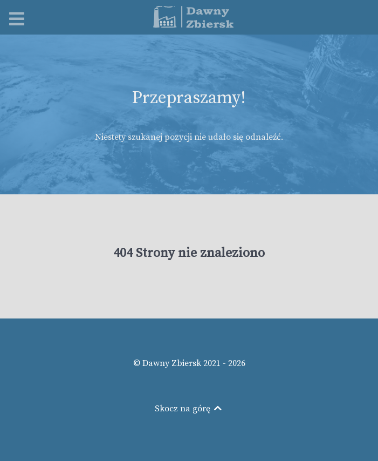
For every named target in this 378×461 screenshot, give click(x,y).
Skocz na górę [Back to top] (189, 408)
